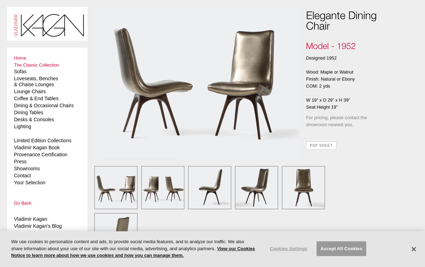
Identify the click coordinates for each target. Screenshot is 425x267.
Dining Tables (28, 112)
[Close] (414, 249)
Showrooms (27, 168)
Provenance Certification (41, 154)
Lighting (22, 126)
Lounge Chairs (30, 91)
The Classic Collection (36, 65)
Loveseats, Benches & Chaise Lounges (36, 81)
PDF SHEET (321, 146)
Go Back (22, 203)
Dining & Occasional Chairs (43, 105)
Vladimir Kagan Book (37, 147)
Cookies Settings (288, 248)
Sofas (20, 71)
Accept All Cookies (341, 248)
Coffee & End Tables (36, 98)
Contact (22, 175)
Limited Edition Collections (42, 140)
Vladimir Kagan (30, 219)
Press (20, 161)
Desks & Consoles (34, 119)
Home (20, 58)
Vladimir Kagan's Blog (38, 226)
